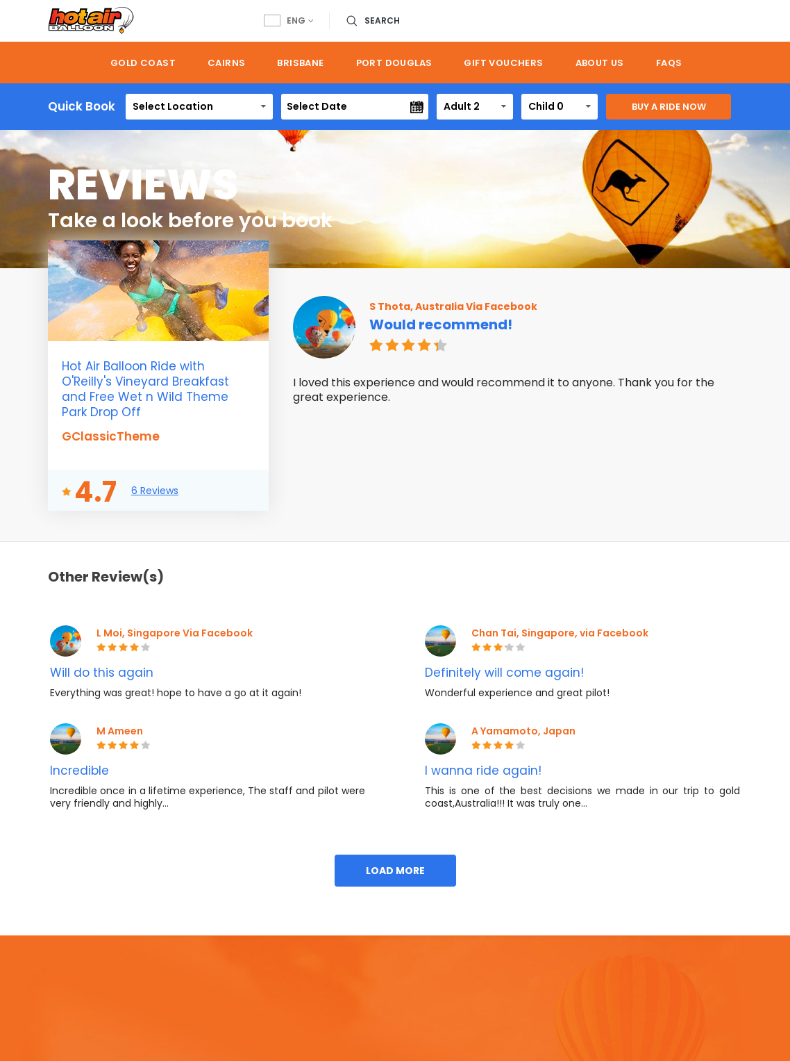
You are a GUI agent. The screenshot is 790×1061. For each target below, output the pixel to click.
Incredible (79, 770)
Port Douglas (394, 62)
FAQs (669, 62)
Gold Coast (143, 62)
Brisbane (300, 62)
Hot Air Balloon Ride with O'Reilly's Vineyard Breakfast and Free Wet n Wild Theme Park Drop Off (145, 389)
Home (71, 62)
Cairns (226, 62)
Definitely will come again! (504, 672)
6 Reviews (154, 490)
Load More (395, 871)
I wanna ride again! (483, 770)
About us (599, 62)
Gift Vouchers (503, 62)
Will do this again (101, 672)
